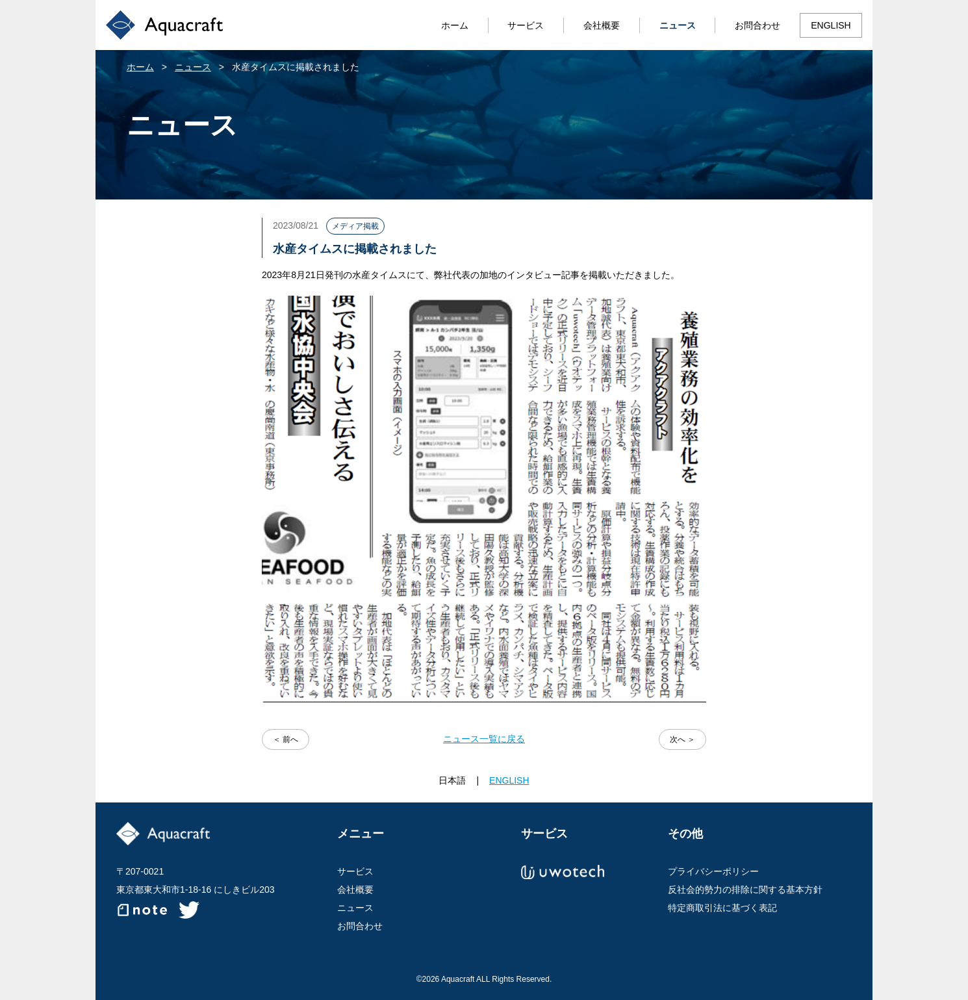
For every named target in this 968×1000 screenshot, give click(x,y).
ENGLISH (830, 25)
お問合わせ (757, 25)
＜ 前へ (285, 739)
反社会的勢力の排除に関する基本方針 (745, 889)
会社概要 (601, 25)
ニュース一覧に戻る (484, 739)
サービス (525, 25)
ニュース (677, 25)
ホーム (454, 25)
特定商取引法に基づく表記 (722, 908)
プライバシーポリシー (713, 871)
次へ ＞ (682, 739)
